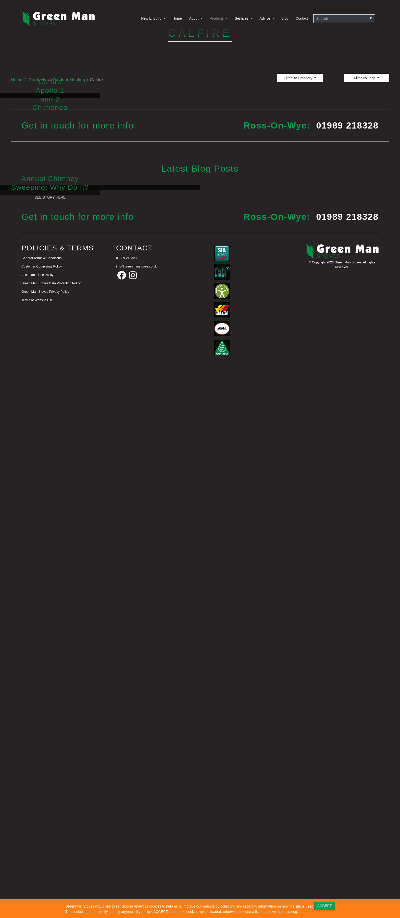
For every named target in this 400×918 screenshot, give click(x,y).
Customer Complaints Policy (41, 806)
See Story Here (50, 498)
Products (37, 241)
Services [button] (242, 18)
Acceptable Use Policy (37, 815)
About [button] (194, 18)
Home (177, 18)
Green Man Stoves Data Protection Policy (51, 823)
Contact (302, 18)
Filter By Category (298, 239)
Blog (285, 18)
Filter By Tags (365, 239)
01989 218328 (347, 381)
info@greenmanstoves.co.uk (136, 806)
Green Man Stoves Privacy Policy (45, 831)
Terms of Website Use (37, 840)
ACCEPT (324, 906)
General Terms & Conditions (41, 798)
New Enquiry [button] (151, 18)
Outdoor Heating (68, 241)
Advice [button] (265, 18)
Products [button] (216, 18)
